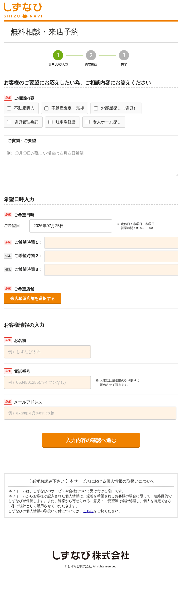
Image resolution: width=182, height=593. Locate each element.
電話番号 (22, 371)
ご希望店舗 (24, 289)
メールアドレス (28, 402)
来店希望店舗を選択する (32, 298)
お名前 (20, 340)
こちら (88, 511)
